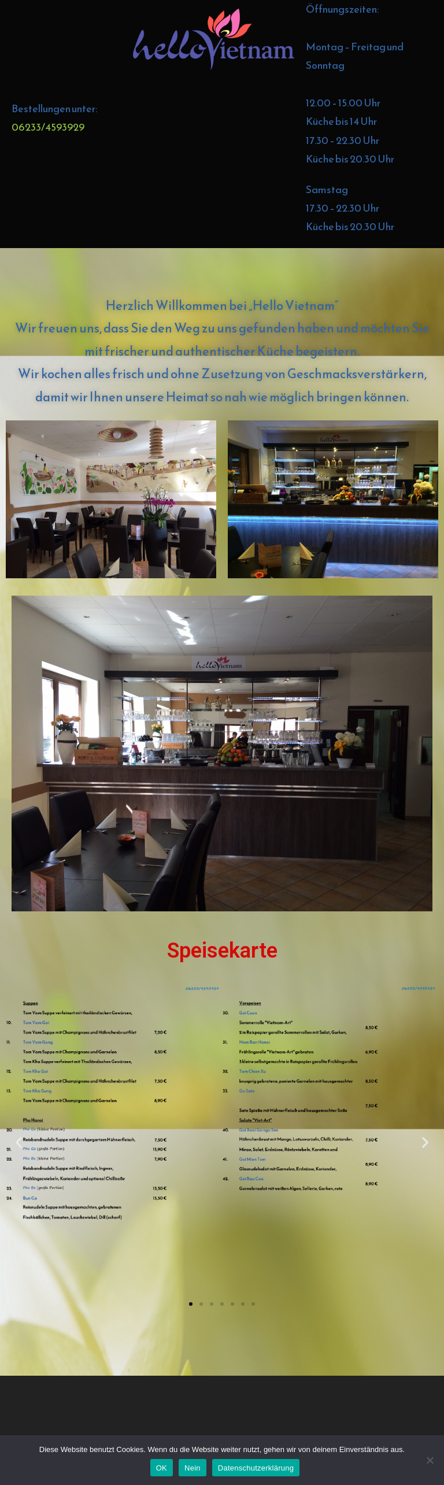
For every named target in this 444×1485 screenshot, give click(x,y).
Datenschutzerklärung (256, 1468)
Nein (192, 1468)
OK (161, 1468)
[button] (19, 1142)
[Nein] (429, 1460)
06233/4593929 (48, 127)
